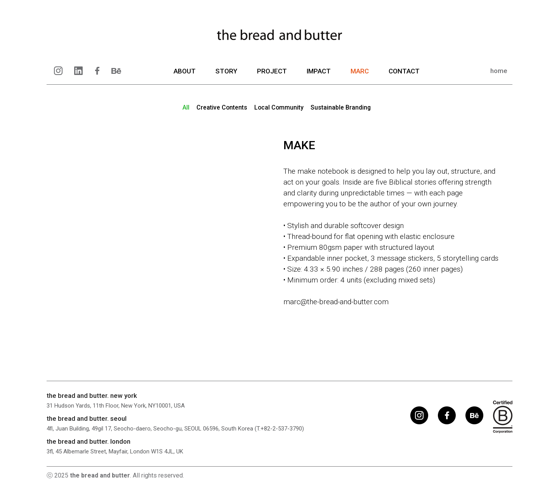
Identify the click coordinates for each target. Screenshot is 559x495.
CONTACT (404, 76)
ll (185, 107)
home (498, 75)
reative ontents (221, 107)
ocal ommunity (279, 107)
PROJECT (272, 76)
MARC (360, 76)
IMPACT (319, 76)
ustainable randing (341, 107)
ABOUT (185, 76)
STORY (226, 76)
